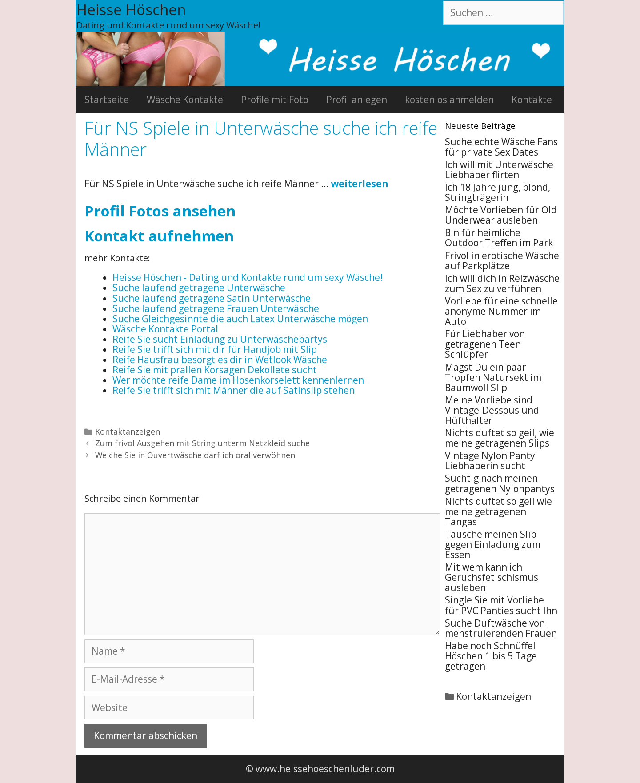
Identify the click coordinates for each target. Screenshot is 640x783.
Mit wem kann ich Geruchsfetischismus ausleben (491, 577)
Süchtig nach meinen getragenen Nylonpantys (500, 483)
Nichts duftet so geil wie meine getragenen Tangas (498, 511)
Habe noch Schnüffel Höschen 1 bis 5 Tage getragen (491, 655)
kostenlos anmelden (449, 99)
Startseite (106, 99)
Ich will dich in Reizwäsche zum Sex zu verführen (502, 283)
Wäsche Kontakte (185, 99)
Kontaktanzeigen (127, 431)
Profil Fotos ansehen (160, 211)
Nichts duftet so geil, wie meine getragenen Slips (499, 438)
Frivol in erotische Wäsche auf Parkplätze (502, 260)
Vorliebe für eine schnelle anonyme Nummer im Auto (501, 311)
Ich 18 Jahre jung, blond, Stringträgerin (497, 192)
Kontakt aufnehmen (159, 236)
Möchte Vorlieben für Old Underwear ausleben (501, 215)
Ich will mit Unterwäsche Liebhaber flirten (499, 169)
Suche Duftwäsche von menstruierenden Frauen (501, 628)
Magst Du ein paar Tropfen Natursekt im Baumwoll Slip (493, 377)
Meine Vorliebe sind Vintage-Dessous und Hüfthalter (492, 410)
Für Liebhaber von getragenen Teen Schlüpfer (485, 344)
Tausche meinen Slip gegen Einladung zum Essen (492, 544)
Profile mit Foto (274, 99)
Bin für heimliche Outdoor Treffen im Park (499, 237)
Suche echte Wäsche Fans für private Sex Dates (501, 147)
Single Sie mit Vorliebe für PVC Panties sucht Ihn (501, 605)
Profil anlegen (356, 99)
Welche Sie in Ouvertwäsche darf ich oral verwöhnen (195, 455)
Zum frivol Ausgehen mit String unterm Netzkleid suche (202, 443)
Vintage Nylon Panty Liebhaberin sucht (490, 460)
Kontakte (532, 99)
